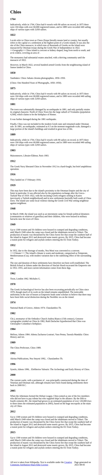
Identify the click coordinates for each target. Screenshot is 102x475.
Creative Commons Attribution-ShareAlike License (41, 463)
